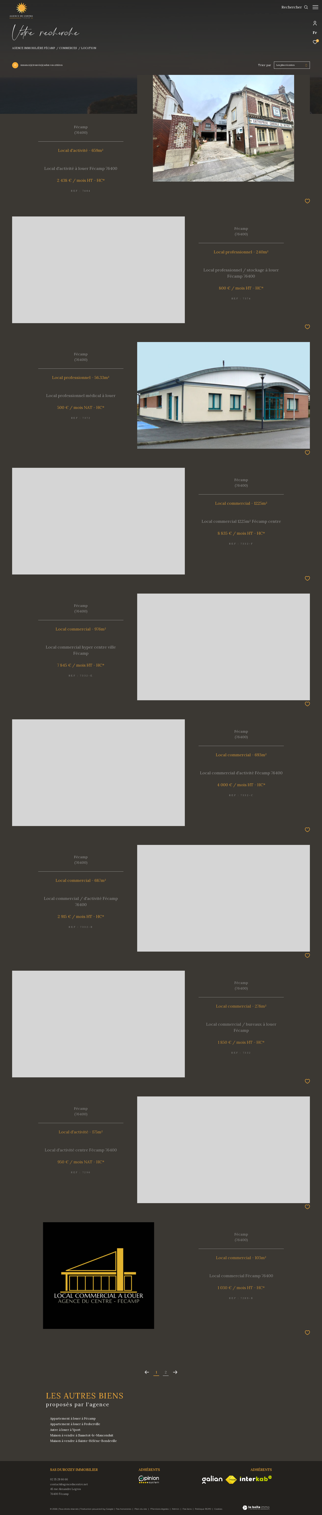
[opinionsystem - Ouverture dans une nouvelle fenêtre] (151, 1480)
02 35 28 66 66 (59, 1479)
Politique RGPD (203, 1509)
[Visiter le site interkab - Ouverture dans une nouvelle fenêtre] (256, 1478)
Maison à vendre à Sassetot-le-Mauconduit (81, 1435)
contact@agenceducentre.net (69, 1484)
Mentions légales (159, 1509)
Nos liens (187, 1509)
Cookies (218, 1509)
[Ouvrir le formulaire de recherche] (292, 7)
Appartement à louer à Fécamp (73, 1418)
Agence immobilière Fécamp (33, 48)
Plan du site (141, 1509)
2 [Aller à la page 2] (166, 1372)
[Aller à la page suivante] (175, 1372)
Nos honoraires (124, 1509)
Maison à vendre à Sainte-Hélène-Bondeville (83, 1441)
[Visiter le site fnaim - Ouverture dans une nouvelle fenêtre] (231, 1480)
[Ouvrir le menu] (315, 7)
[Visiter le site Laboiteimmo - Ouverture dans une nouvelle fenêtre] (256, 1508)
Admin (176, 1509)
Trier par (264, 65)
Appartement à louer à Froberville (75, 1424)
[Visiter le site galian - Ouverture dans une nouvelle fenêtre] (212, 1480)
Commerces (68, 48)
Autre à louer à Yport (65, 1430)
